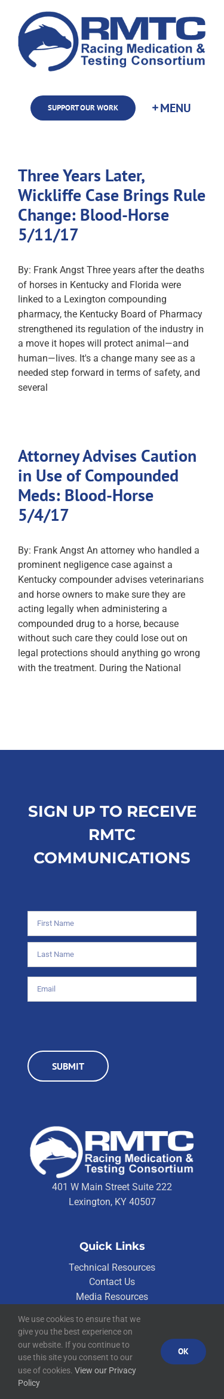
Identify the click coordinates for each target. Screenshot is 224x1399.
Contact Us (112, 1281)
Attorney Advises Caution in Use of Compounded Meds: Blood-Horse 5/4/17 (107, 485)
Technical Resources (112, 1267)
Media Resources (112, 1296)
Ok (183, 1351)
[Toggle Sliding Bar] (171, 108)
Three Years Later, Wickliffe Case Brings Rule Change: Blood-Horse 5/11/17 (111, 205)
